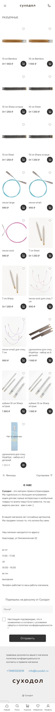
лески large (8, 202)
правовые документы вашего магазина (27, 654)
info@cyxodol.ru (38, 670)
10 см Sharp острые (12, 106)
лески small (35, 202)
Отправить (28, 638)
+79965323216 (15, 670)
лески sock (8, 250)
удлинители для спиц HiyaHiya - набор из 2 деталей (13, 457)
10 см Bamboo (36, 58)
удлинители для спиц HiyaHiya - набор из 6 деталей (40, 352)
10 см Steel (35, 106)
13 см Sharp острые (39, 154)
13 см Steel (8, 154)
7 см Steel (34, 250)
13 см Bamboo (9, 58)
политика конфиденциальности (23, 658)
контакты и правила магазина (22, 661)
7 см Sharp (7, 298)
